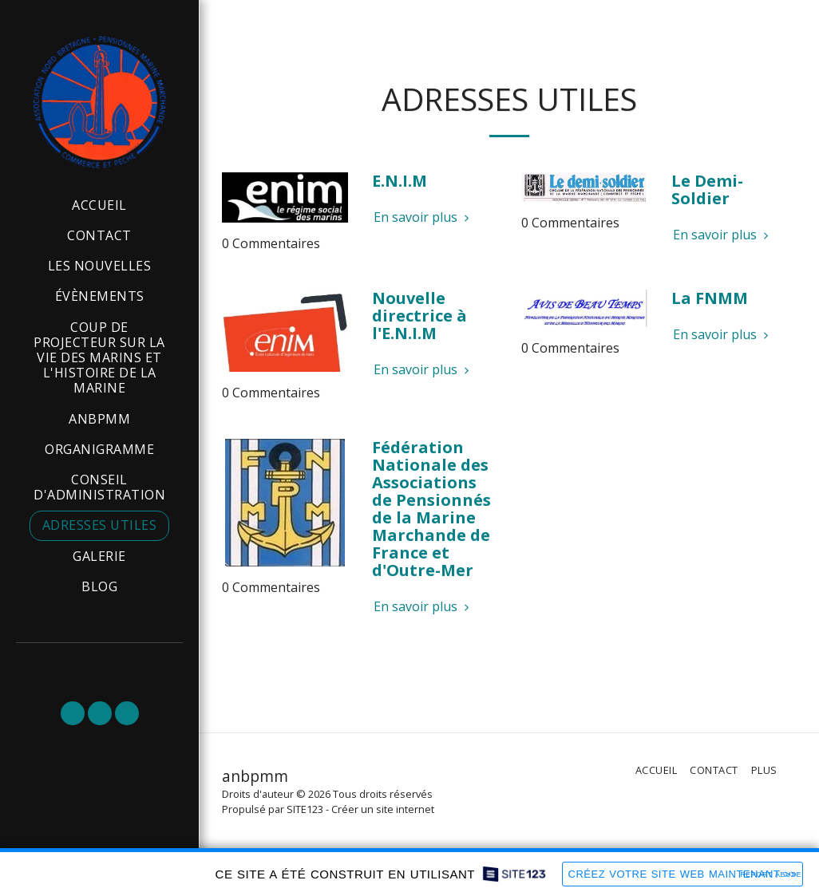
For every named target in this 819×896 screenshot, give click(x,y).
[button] (73, 713)
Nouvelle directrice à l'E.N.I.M (419, 315)
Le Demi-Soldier (707, 189)
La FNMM (709, 298)
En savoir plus (423, 217)
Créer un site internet (382, 809)
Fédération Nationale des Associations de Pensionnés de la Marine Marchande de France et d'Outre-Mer (431, 508)
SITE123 (305, 809)
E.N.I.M (399, 180)
